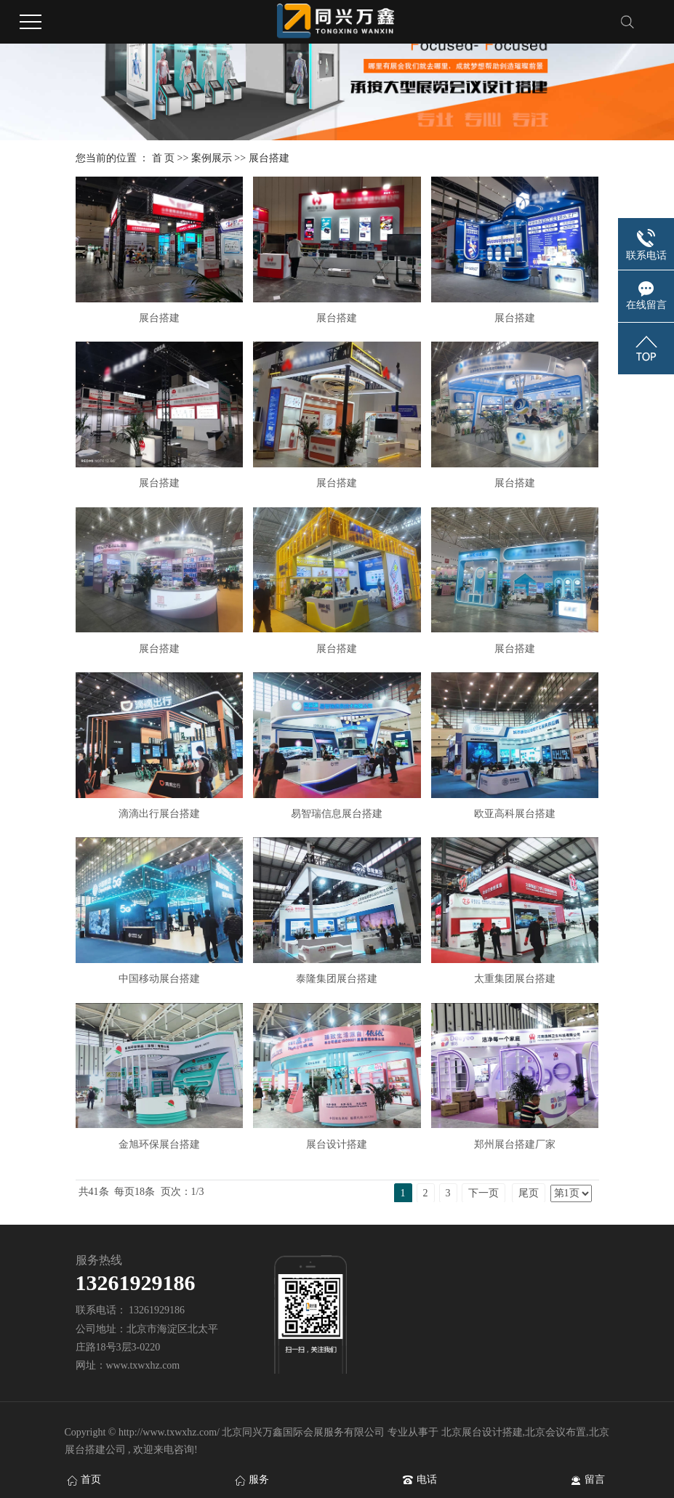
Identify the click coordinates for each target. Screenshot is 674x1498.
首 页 (163, 158)
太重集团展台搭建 (514, 978)
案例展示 (211, 158)
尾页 (528, 1193)
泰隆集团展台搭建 (336, 978)
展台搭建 (269, 158)
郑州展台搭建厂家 (514, 1144)
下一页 (483, 1193)
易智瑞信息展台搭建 (336, 813)
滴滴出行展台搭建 (159, 813)
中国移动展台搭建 (159, 978)
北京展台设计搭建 (482, 1432)
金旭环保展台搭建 (159, 1144)
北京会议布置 (555, 1432)
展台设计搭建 (336, 1144)
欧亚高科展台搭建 (514, 813)
